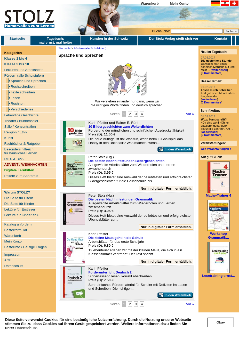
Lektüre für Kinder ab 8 (21, 215)
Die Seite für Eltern (18, 198)
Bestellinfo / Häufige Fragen (25, 247)
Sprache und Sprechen (28, 81)
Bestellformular (15, 230)
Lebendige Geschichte (21, 115)
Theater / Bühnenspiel (21, 121)
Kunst (8, 138)
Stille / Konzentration (20, 126)
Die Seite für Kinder (19, 204)
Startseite (17, 40)
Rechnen (18, 104)
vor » (190, 114)
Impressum (12, 254)
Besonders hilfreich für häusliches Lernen (20, 151)
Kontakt (220, 39)
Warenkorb (150, 3)
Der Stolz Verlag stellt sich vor (173, 39)
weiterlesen (219, 69)
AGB (8, 260)
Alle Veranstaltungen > (216, 148)
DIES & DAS (14, 159)
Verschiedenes (22, 109)
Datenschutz (26, 328)
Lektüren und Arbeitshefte (24, 70)
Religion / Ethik (15, 132)
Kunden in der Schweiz (109, 39)
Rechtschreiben (23, 86)
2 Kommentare (211, 134)
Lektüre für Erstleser (19, 209)
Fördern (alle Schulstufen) (24, 75)
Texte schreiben (23, 92)
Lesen (15, 98)
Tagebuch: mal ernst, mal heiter (55, 40)
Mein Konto (179, 3)
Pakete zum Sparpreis (21, 176)
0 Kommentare (211, 73)
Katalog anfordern (18, 224)
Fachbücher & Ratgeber (22, 144)
